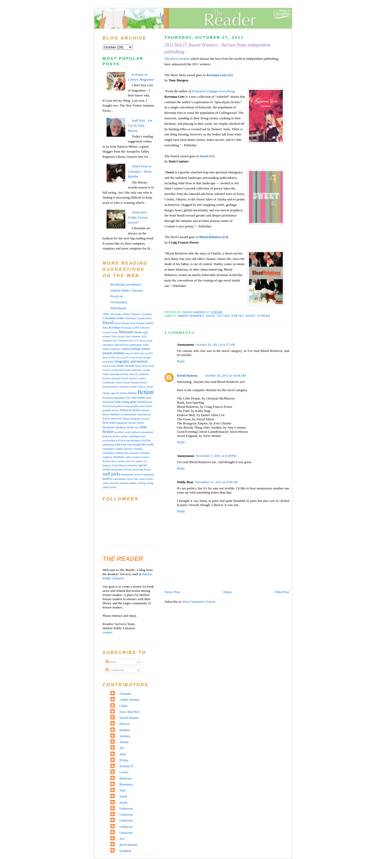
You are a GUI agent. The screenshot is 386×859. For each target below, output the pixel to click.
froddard (125, 851)
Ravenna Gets (216, 75)
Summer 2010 (139, 336)
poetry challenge (130, 436)
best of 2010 (132, 353)
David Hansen (187, 375)
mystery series (124, 427)
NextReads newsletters (125, 284)
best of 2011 (146, 353)
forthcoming (121, 402)
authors (145, 348)
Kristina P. (127, 766)
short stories (257, 315)
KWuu (124, 760)
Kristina (114, 327)
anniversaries (121, 344)
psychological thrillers (138, 440)
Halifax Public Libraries (126, 290)
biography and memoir (131, 361)
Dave (149, 318)
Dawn (117, 323)
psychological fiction (114, 440)
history (145, 410)
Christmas (130, 318)
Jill (122, 748)
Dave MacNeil (129, 712)
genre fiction (138, 402)
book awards (125, 366)
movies (132, 422)
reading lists (122, 452)
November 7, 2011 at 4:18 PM (216, 456)
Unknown (126, 808)
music (140, 422)
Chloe (124, 706)
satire (128, 457)
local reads (109, 422)
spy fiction (145, 469)
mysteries (109, 427)
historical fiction (130, 410)
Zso (122, 839)
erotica (142, 386)
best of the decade (141, 357)
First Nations (137, 323)
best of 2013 (123, 357)
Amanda (125, 694)
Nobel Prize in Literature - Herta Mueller (140, 171)
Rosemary (126, 784)
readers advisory (124, 448)
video (106, 483)
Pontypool (199, 91)
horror (106, 414)
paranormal (147, 432)
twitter (149, 478)
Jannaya (125, 736)
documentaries (111, 386)
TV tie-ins (140, 340)
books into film (133, 369)
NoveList (116, 296)
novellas (118, 432)
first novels (138, 397)
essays (149, 386)
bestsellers (108, 361)
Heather (125, 730)
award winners (191, 315)
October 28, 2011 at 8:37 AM (215, 344)
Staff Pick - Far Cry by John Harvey (140, 126)
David (210, 315)
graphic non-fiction (141, 406)
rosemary (118, 456)
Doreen (125, 323)
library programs (132, 418)
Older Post (282, 592)
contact (108, 632)
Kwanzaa (126, 327)
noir (137, 427)
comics (142, 378)
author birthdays (112, 348)
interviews (116, 418)
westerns (114, 483)
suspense (149, 474)
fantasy (132, 393)
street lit (138, 474)
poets (143, 436)
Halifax (150, 323)
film (128, 397)
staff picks (112, 473)
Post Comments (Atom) (199, 602)
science (136, 456)
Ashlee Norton (129, 699)
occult (127, 432)
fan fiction (121, 393)
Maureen (126, 332)
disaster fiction (139, 382)
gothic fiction (122, 406)
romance (134, 452)
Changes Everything (220, 91)
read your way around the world (134, 444)
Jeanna (124, 742)
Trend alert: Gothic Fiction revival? (138, 217)
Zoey (150, 340)
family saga (109, 393)
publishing (108, 444)
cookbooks (109, 382)
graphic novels (111, 410)
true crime (139, 478)
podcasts (107, 436)
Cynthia (141, 318)
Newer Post (172, 592)
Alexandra (115, 314)
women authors (128, 483)
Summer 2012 (126, 340)
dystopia (124, 386)
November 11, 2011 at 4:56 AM (216, 482)
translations (119, 478)
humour (115, 414)
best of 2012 (109, 357)
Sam (128, 336)
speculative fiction (121, 469)
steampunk (127, 474)
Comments (115, 670)
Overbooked (118, 302)
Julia (105, 327)
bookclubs (117, 370)
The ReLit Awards (177, 59)
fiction (223, 315)
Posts (111, 662)
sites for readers (134, 461)
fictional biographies (114, 397)
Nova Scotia (118, 336)
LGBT (135, 327)
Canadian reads (113, 318)
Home (227, 592)
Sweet (204, 156)
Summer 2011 (110, 340)
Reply (181, 361)
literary (146, 418)
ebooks (133, 386)
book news (141, 365)
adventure (108, 344)
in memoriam (128, 414)
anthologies (135, 344)
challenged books (118, 374)
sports (135, 469)
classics (133, 378)
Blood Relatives (210, 237)
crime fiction (123, 382)
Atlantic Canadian (141, 314)
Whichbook (118, 308)
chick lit (133, 374)
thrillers (107, 479)
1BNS (106, 314)
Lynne (114, 332)
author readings (131, 349)
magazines (122, 422)
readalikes (108, 448)
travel (130, 478)
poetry (238, 315)
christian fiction (119, 378)
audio (146, 344)
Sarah (123, 796)
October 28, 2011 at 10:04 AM (225, 375)
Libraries (145, 327)
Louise (106, 332)
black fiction (109, 365)
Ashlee (126, 314)
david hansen (128, 845)
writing (141, 483)
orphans (135, 432)
